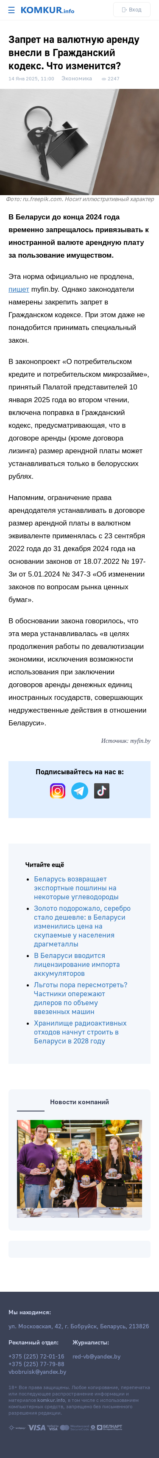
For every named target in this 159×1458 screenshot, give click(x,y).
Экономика (76, 78)
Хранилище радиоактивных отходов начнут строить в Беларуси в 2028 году (80, 1032)
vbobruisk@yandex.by (37, 1372)
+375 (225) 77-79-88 (36, 1364)
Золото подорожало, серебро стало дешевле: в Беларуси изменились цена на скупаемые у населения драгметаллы (82, 926)
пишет (18, 289)
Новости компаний (79, 1102)
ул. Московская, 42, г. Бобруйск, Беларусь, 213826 (78, 1326)
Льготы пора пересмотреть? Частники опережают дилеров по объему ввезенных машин (81, 998)
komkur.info (51, 1400)
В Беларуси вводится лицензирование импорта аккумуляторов (77, 964)
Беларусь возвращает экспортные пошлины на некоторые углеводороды (76, 888)
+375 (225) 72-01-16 (36, 1357)
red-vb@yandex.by (96, 1357)
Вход (132, 9)
